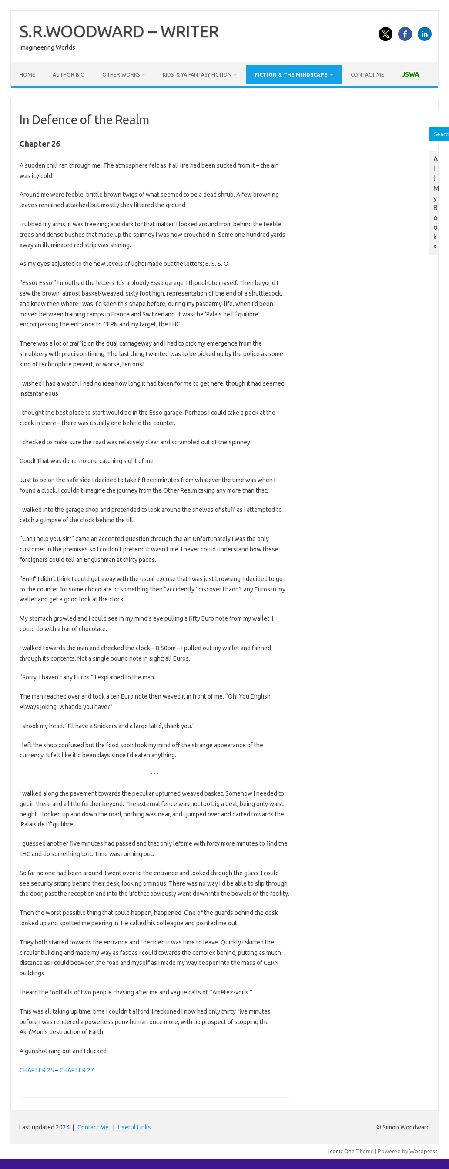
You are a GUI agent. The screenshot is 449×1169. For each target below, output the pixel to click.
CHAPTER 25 (37, 1070)
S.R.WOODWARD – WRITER (119, 31)
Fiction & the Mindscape (291, 74)
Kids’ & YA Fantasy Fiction (197, 74)
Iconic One (341, 1151)
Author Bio (69, 74)
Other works (121, 74)
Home (27, 74)
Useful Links (134, 1127)
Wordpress (423, 1151)
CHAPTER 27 (77, 1070)
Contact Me (367, 74)
